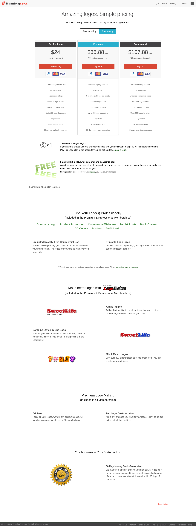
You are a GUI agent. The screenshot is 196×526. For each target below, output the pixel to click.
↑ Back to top (162, 504)
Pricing (173, 3)
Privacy (132, 525)
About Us (123, 525)
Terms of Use (143, 525)
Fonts (164, 3)
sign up (92, 172)
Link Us (163, 525)
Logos (156, 3)
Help (190, 525)
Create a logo (55, 66)
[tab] (55, 59)
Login (184, 3)
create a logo (119, 150)
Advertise (182, 525)
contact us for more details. (127, 267)
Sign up (98, 66)
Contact (172, 525)
